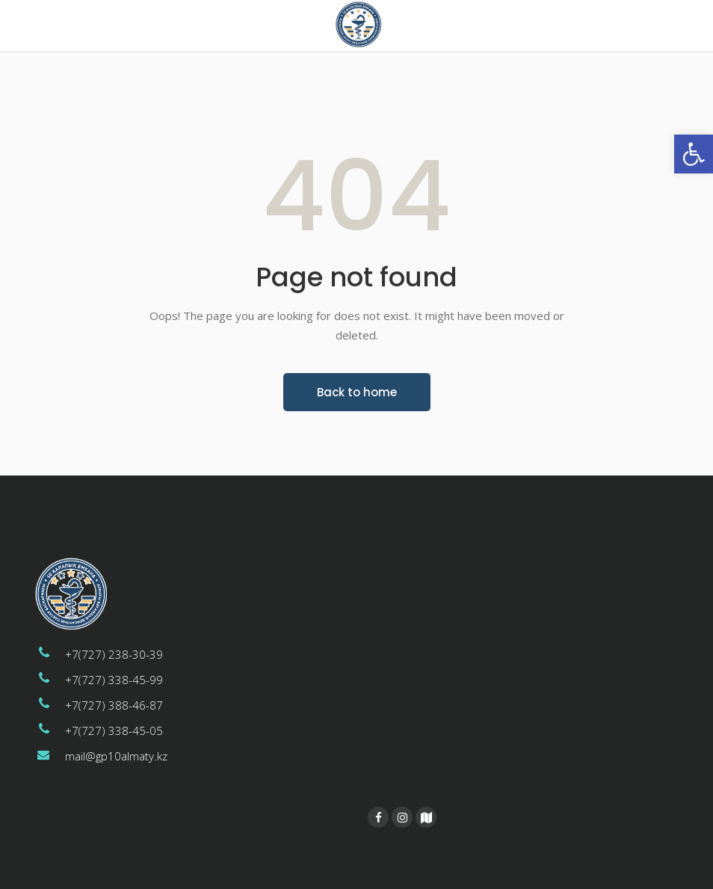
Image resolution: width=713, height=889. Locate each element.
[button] (693, 154)
